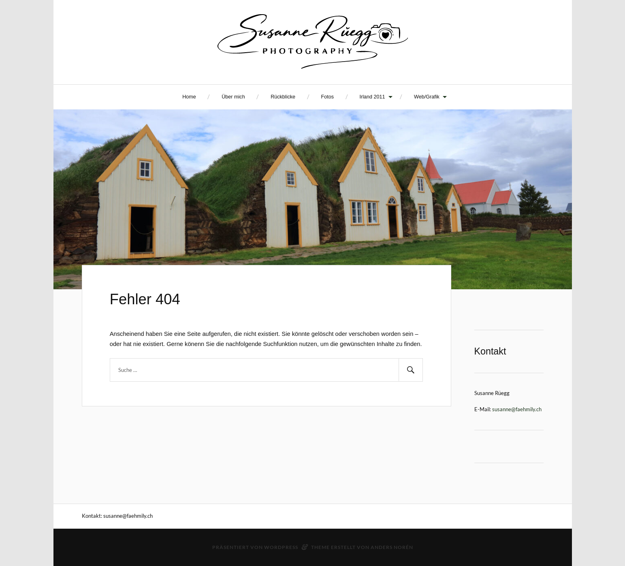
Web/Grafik (426, 97)
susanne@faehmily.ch (517, 409)
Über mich (233, 97)
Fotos (327, 97)
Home (189, 97)
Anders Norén (392, 547)
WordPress (281, 547)
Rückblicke (283, 97)
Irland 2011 (372, 97)
